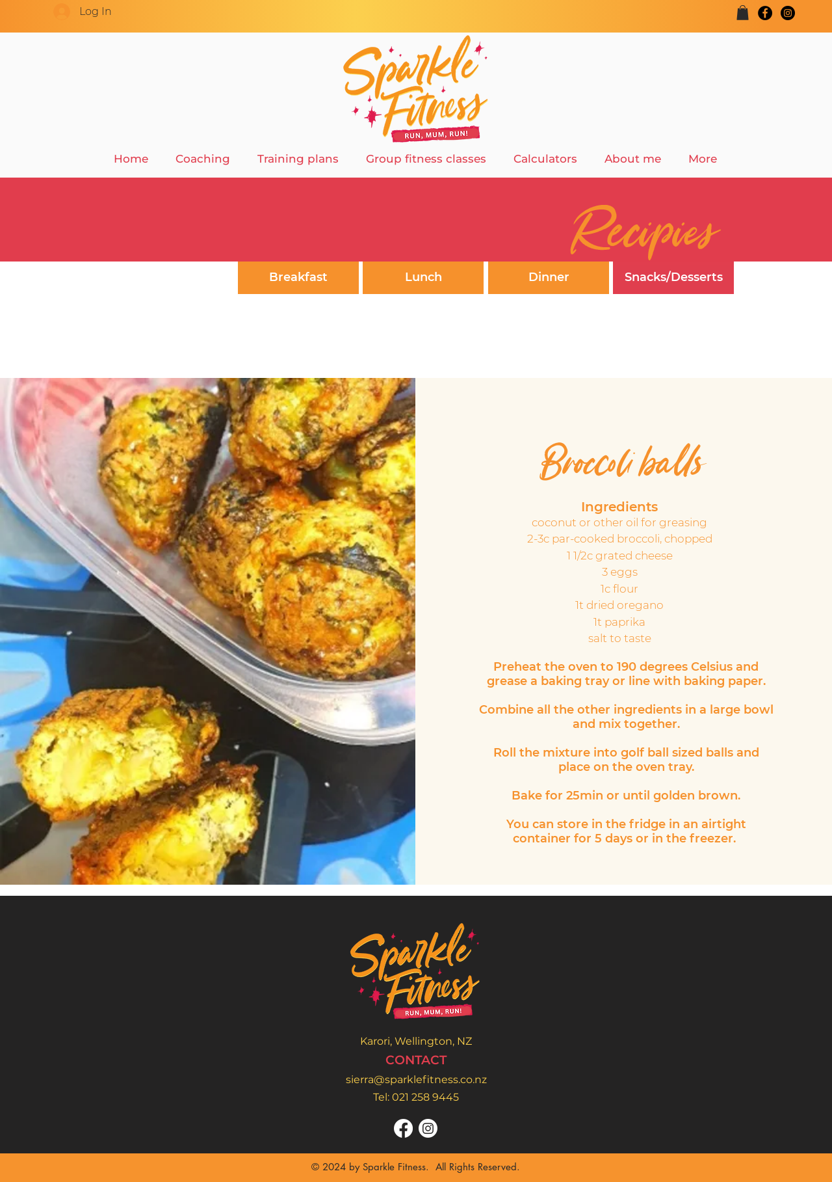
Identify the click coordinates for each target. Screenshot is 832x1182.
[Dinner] (548, 278)
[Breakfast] (298, 278)
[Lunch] (423, 278)
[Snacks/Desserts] (673, 278)
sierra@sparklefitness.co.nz (416, 1079)
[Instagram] (788, 13)
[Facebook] (765, 13)
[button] (742, 12)
